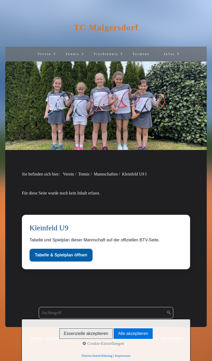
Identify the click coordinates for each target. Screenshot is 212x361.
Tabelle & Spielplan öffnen (61, 255)
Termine (141, 54)
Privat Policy (172, 338)
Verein (44, 54)
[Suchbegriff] (106, 313)
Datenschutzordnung (103, 338)
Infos (169, 54)
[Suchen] (169, 313)
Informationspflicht (140, 338)
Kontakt (53, 338)
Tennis (72, 54)
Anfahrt (35, 338)
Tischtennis (106, 54)
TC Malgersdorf (106, 27)
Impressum (72, 338)
